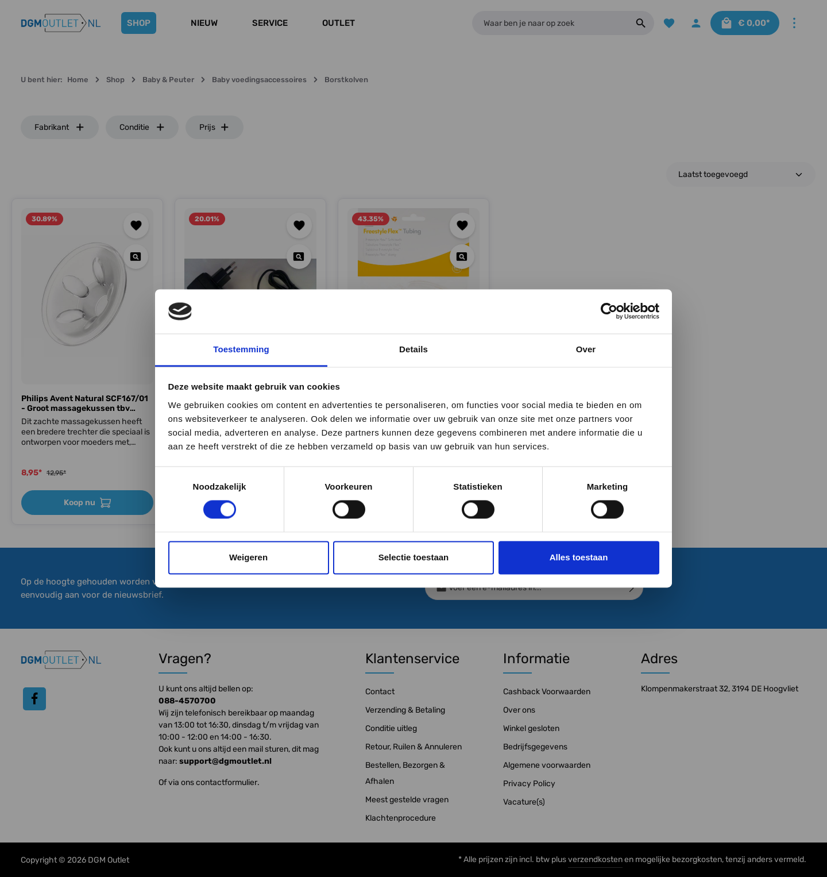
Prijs (214, 127)
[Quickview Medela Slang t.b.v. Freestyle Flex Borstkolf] (462, 256)
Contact (380, 692)
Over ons (519, 710)
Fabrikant (59, 127)
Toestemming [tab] (241, 349)
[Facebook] (34, 698)
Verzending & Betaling (405, 710)
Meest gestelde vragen (407, 800)
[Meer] (794, 23)
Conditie (142, 127)
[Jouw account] (694, 23)
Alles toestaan (579, 557)
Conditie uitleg (391, 728)
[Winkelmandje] (744, 23)
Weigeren (248, 557)
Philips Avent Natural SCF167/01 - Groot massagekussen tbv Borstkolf (84, 404)
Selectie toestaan (413, 557)
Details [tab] (413, 349)
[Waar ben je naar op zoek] (549, 23)
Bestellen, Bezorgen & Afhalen (405, 773)
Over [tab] (586, 349)
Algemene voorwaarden (546, 765)
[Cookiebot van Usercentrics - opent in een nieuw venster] (609, 311)
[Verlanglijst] (667, 23)
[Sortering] (741, 174)
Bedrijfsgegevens (535, 747)
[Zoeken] (639, 23)
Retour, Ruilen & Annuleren (413, 747)
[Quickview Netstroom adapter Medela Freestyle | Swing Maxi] (299, 256)
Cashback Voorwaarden (546, 692)
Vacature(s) (524, 802)
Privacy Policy (529, 783)
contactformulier (226, 782)
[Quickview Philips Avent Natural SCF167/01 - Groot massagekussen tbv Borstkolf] (135, 256)
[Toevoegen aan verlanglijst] (136, 226)
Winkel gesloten (531, 728)
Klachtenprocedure (400, 818)
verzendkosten (595, 859)
